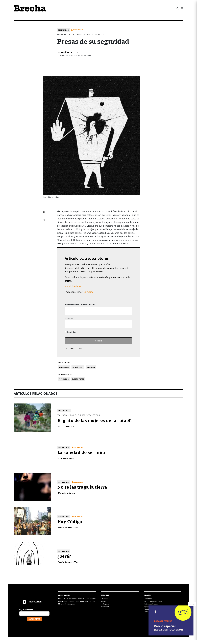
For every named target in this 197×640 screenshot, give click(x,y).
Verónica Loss (66, 458)
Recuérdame (71, 332)
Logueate (88, 291)
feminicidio (64, 379)
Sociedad (91, 367)
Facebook (104, 598)
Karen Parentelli (68, 52)
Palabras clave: (65, 374)
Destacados (63, 30)
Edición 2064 (64, 410)
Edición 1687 (77, 367)
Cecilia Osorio (66, 426)
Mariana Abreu (66, 492)
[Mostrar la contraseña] (128, 324)
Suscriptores (78, 379)
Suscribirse (148, 598)
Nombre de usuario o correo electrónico (80, 304)
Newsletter (105, 606)
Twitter (103, 601)
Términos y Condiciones (153, 601)
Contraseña (69, 318)
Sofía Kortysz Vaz (68, 527)
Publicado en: (64, 362)
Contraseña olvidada (73, 348)
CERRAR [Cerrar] (192, 604)
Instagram (105, 604)
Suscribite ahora (73, 286)
